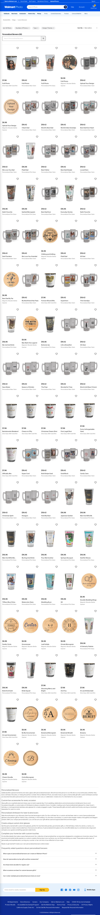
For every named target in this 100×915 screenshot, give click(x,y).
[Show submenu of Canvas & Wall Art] (82, 14)
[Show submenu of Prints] (48, 14)
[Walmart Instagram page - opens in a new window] (78, 890)
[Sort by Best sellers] (90, 28)
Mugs (14, 20)
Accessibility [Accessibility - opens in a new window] (22, 905)
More (86, 13)
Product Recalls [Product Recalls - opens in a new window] (10, 905)
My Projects (32, 1)
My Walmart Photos (43, 1)
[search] (43, 38)
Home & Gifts (6, 20)
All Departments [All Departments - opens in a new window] (12, 902)
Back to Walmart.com (10, 1)
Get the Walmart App (48, 905)
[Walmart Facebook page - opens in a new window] (62, 890)
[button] (11, 48)
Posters (66, 13)
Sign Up (42, 890)
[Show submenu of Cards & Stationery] (62, 14)
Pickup (39, 13)
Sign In (93, 1)
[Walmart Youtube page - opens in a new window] (74, 890)
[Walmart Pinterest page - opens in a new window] (70, 890)
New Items (14, 13)
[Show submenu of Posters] (69, 14)
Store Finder (24, 1)
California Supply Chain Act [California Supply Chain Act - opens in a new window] (25, 907)
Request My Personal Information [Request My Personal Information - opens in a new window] (72, 907)
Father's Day (31, 13)
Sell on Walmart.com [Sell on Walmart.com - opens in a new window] (57, 902)
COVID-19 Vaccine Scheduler (81, 902)
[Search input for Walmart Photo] (45, 7)
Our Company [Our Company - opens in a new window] (44, 902)
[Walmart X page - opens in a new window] (66, 890)
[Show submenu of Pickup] (41, 14)
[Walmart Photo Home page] (13, 7)
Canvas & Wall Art (76, 13)
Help (72, 7)
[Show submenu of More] (88, 14)
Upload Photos (54, 1)
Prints (46, 13)
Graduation (22, 13)
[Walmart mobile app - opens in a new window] (89, 890)
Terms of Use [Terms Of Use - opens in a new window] (61, 905)
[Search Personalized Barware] (21, 38)
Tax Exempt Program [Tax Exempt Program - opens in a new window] (32, 905)
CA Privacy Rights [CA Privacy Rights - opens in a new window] (87, 905)
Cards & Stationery (56, 13)
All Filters (7, 28)
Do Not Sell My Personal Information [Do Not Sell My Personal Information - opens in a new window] (48, 907)
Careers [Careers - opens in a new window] (34, 902)
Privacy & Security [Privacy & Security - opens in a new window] (73, 905)
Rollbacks (6, 13)
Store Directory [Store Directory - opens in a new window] (25, 902)
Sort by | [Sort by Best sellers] (80, 28)
